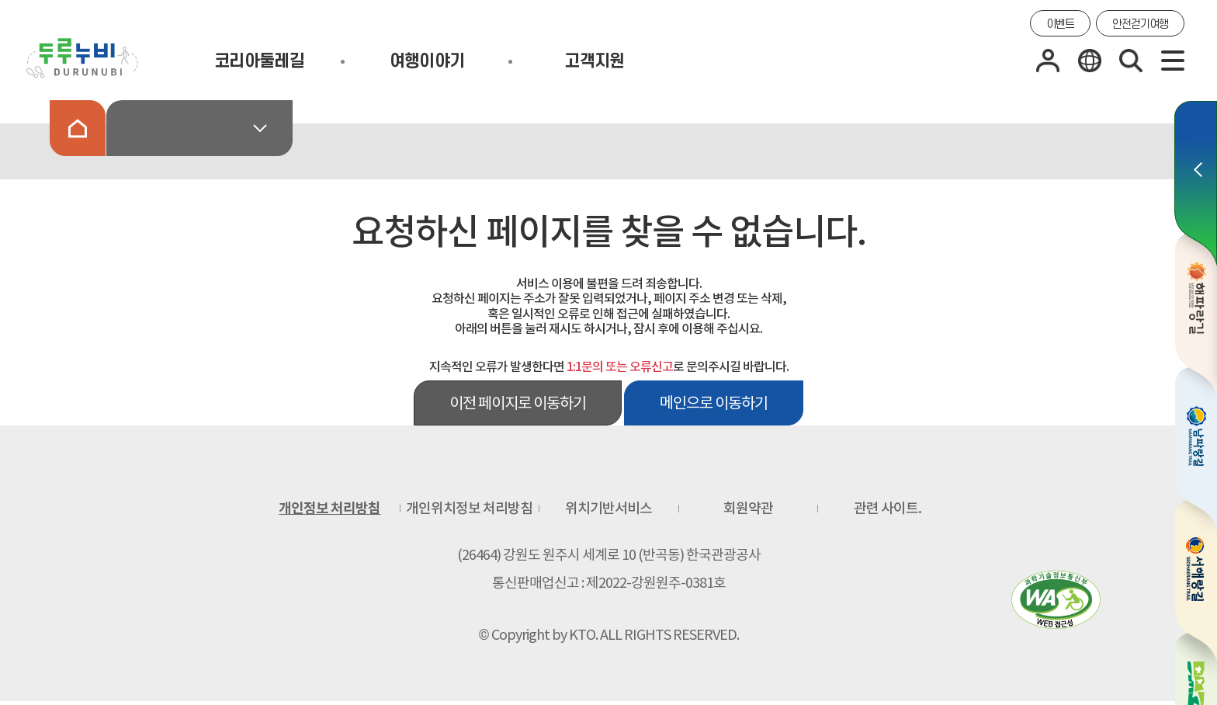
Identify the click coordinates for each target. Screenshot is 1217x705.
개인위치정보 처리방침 (469, 508)
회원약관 (748, 508)
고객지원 (594, 61)
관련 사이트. (887, 508)
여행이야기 (427, 61)
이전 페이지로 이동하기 (517, 403)
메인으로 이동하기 (714, 403)
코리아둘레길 (259, 61)
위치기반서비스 (608, 508)
